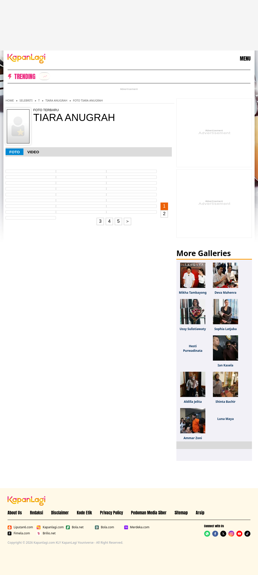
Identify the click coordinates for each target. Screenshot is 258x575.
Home (10, 100)
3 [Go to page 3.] (100, 221)
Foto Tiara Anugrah (88, 100)
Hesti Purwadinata (193, 348)
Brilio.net (46, 533)
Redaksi (36, 513)
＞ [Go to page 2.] (127, 221)
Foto (14, 152)
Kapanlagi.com (50, 527)
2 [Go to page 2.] (164, 213)
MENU (245, 58)
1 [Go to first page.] (164, 206)
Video (33, 152)
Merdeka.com (136, 527)
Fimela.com (19, 533)
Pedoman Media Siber (149, 513)
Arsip (200, 513)
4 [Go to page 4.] (109, 221)
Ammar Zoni (192, 438)
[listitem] (44, 76)
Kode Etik (84, 513)
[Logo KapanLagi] (26, 58)
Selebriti (26, 100)
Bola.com (104, 527)
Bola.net (75, 527)
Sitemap (181, 513)
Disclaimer (60, 513)
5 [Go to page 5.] (118, 221)
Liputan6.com (20, 527)
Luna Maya (225, 419)
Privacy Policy (111, 513)
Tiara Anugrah (56, 100)
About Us (15, 513)
